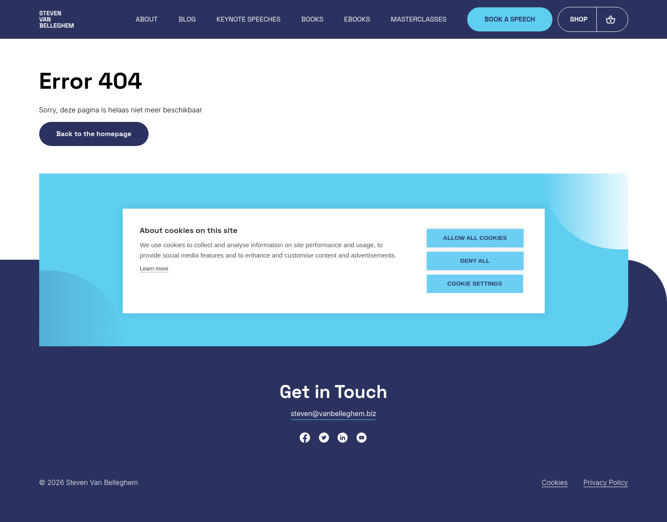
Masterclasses (419, 19)
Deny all (475, 261)
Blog (186, 19)
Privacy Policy (605, 482)
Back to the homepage (94, 133)
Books (312, 19)
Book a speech (509, 19)
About (147, 19)
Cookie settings (475, 284)
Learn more (154, 269)
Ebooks (357, 19)
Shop (579, 19)
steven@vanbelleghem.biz (333, 413)
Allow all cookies (475, 238)
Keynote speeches (249, 19)
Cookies (555, 482)
